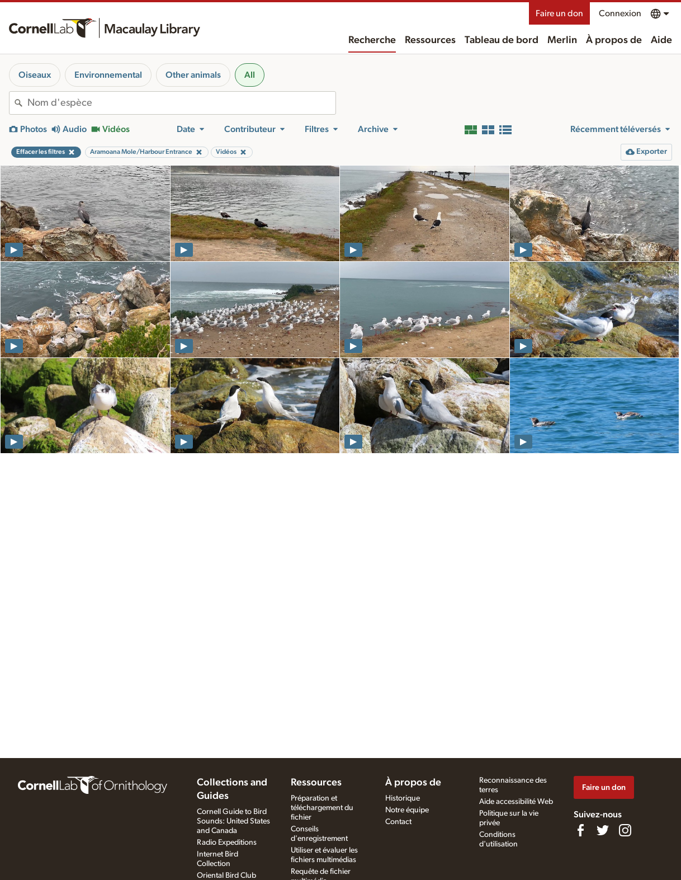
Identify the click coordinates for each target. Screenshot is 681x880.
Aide (661, 40)
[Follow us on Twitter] (602, 830)
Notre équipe (407, 810)
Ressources (430, 40)
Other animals (193, 74)
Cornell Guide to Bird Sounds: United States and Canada (233, 821)
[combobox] (181, 103)
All (249, 74)
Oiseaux (34, 74)
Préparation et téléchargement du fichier (322, 807)
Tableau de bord (501, 40)
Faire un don (559, 13)
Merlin (562, 40)
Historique (402, 798)
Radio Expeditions (227, 842)
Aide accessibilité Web (516, 802)
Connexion (620, 13)
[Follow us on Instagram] (625, 830)
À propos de (614, 40)
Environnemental (108, 74)
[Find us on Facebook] (580, 830)
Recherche (372, 40)
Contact (398, 822)
